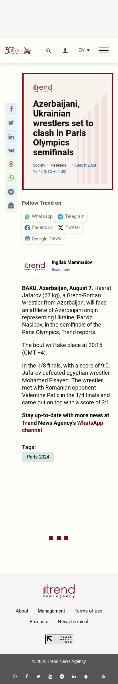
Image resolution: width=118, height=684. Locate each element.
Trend (68, 332)
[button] (11, 109)
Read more (61, 269)
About (22, 611)
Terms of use (88, 611)
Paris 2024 (38, 457)
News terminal (73, 621)
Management (51, 611)
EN (81, 50)
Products (39, 621)
